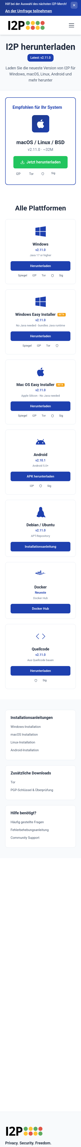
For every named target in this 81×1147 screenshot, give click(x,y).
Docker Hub (40, 609)
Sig (53, 173)
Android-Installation (25, 750)
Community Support (25, 838)
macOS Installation (24, 734)
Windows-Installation (26, 727)
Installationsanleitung (40, 547)
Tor (31, 174)
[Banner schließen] (74, 5)
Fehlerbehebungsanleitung (30, 830)
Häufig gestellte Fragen (27, 822)
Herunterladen (40, 266)
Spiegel (22, 275)
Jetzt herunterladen (40, 162)
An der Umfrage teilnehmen (28, 11)
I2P (18, 174)
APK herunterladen (40, 476)
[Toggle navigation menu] (71, 25)
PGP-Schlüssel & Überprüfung (32, 790)
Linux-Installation (23, 742)
